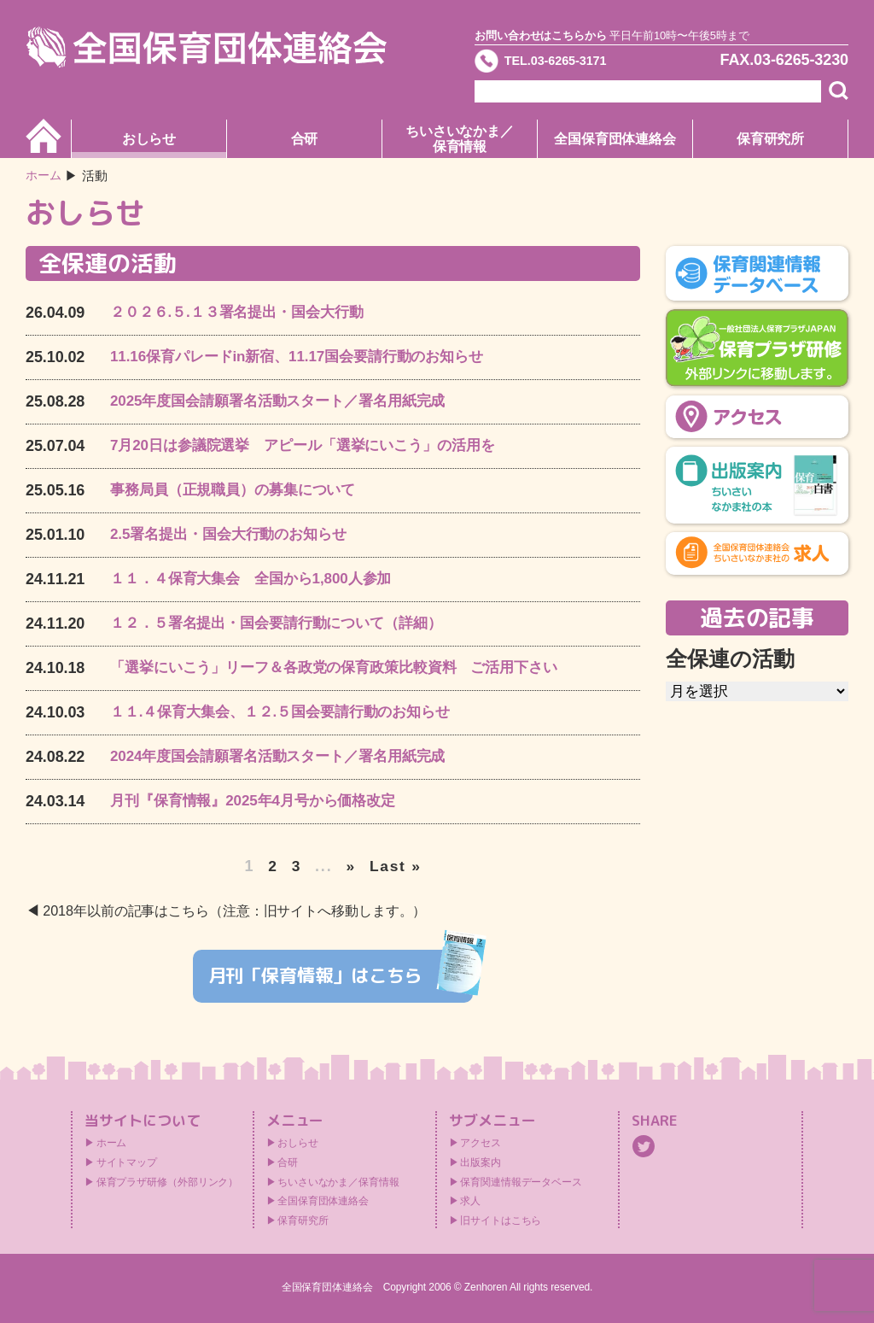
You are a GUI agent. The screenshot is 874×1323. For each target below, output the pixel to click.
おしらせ (149, 139)
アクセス (480, 1144)
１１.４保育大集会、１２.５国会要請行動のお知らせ (290, 712)
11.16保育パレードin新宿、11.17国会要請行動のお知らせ (307, 357)
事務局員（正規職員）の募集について (240, 490)
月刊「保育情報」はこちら (341, 974)
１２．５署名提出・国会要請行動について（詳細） (286, 623)
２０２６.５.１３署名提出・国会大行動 (244, 312)
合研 (304, 139)
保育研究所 (771, 139)
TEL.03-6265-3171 (571, 63)
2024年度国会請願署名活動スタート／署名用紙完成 (287, 756)
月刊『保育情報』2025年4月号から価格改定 (261, 801)
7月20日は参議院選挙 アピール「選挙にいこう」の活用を (313, 445)
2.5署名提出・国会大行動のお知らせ (235, 534)
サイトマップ (126, 1163)
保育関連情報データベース (521, 1183)
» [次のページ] (351, 866)
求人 (470, 1202)
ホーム (45, 175)
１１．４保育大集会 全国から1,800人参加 (259, 579)
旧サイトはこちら (500, 1221)
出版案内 (480, 1163)
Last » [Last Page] (395, 866)
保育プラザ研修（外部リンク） (167, 1183)
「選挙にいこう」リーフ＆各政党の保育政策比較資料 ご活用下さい (347, 667)
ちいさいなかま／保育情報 (459, 139)
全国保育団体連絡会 (615, 139)
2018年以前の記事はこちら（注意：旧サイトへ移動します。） (246, 911)
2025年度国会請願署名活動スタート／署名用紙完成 (287, 401)
